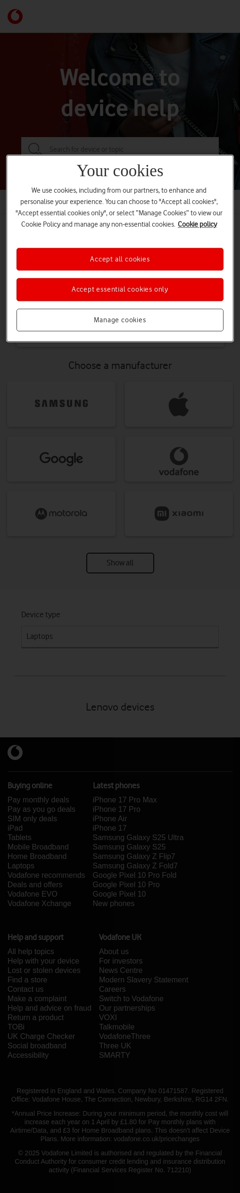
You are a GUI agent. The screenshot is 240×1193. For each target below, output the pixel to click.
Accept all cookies (119, 259)
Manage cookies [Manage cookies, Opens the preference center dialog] (120, 320)
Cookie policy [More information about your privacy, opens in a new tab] (197, 224)
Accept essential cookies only (120, 289)
